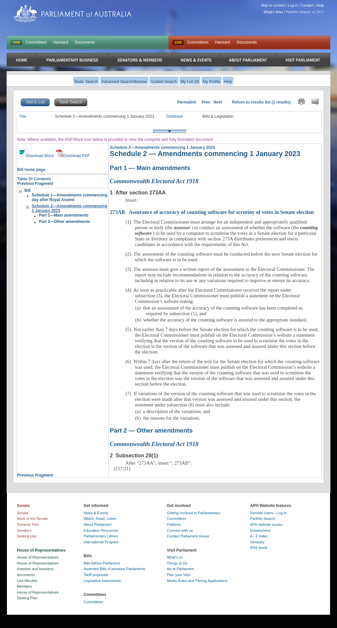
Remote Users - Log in (268, 513)
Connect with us (180, 530)
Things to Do (177, 563)
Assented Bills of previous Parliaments (114, 569)
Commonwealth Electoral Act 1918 (154, 181)
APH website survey (266, 524)
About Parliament (97, 524)
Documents (85, 42)
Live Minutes (27, 581)
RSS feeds (259, 548)
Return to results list (251, 102)
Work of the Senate (32, 519)
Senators (24, 530)
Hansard (60, 42)
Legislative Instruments (102, 581)
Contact (307, 5)
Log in (293, 5)
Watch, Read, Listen (100, 519)
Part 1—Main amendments (64, 215)
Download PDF (73, 155)
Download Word (36, 155)
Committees (36, 42)
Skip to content (273, 5)
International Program (101, 542)
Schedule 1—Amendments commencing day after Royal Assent (69, 197)
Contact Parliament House (188, 536)
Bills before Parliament (102, 563)
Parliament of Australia (72, 13)
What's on (175, 557)
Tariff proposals (96, 575)
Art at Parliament (180, 569)
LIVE (16, 42)
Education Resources (101, 530)
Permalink (186, 102)
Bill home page (31, 169)
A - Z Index (259, 536)
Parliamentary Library (101, 536)
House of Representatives (38, 557)
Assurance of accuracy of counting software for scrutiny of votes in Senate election (212, 212)
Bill (27, 190)
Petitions (174, 524)
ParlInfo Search (262, 519)
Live (178, 42)
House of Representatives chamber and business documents (38, 569)
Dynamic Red (28, 524)
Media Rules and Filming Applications (197, 581)
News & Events (96, 513)
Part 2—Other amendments (64, 221)
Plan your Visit (178, 575)
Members (24, 586)
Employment (260, 530)
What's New (273, 12)
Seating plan (27, 536)
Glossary (257, 542)
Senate (22, 513)
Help (320, 5)
